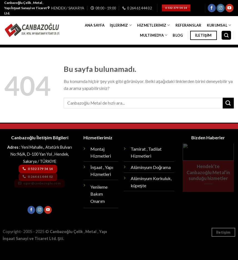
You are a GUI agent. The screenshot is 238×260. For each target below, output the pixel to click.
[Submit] (228, 103)
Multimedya (154, 35)
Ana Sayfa (95, 25)
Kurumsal (219, 25)
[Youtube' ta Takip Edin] (229, 8)
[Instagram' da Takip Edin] (221, 8)
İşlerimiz (121, 25)
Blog (178, 35)
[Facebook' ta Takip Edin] (212, 8)
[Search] (226, 35)
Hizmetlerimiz (153, 25)
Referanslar (188, 25)
